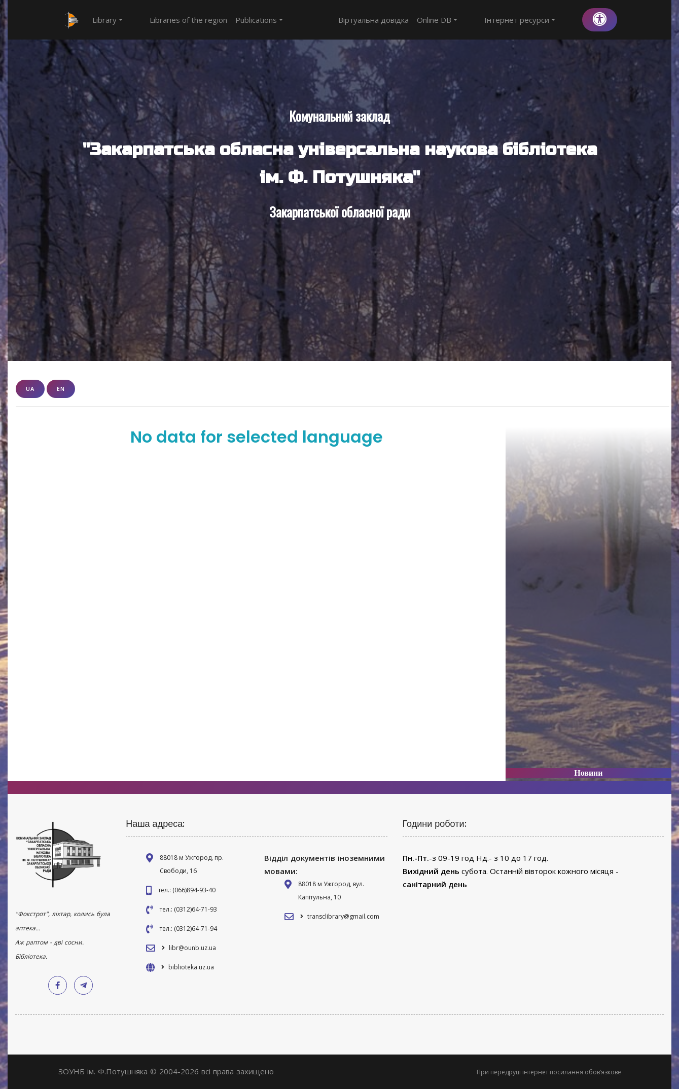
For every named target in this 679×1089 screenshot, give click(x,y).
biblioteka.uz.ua (191, 967)
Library (107, 20)
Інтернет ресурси (538, 20)
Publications (240, 20)
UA (30, 388)
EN (61, 388)
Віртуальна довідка (411, 20)
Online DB (474, 20)
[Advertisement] (588, 590)
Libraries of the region (169, 20)
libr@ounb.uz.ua (192, 947)
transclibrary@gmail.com (343, 916)
